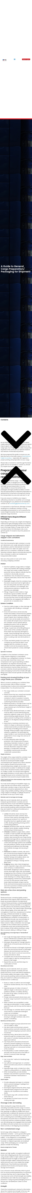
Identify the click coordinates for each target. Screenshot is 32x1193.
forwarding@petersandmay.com (19, 503)
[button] (14, 59)
